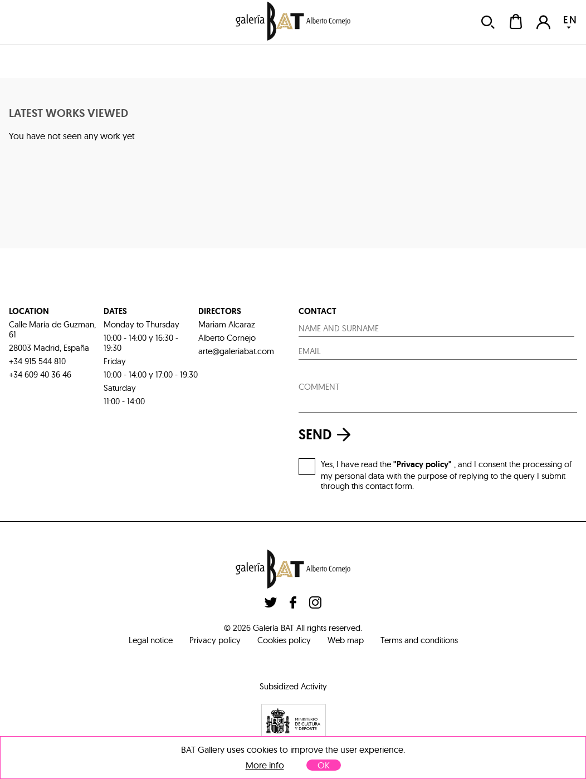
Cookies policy (284, 640)
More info (265, 765)
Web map (346, 640)
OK (324, 765)
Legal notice (151, 640)
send (328, 434)
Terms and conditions (419, 640)
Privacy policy (215, 640)
